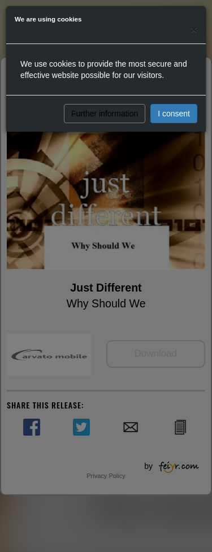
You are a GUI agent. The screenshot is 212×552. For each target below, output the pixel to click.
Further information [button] (104, 113)
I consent (174, 113)
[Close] (194, 29)
